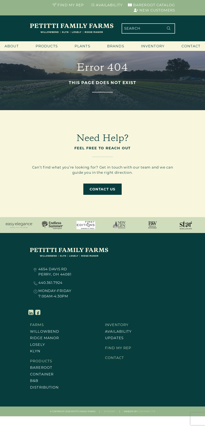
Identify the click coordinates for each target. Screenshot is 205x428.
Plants (82, 46)
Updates (114, 338)
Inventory (153, 46)
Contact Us (102, 189)
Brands (115, 46)
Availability (107, 5)
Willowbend (44, 331)
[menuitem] (54, 331)
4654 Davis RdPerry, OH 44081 (54, 271)
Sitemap (109, 411)
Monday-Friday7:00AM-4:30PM (54, 293)
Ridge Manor (44, 338)
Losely (37, 344)
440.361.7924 (50, 283)
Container (42, 374)
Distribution (44, 387)
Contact (190, 46)
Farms (37, 325)
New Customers (154, 10)
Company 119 (146, 411)
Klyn (35, 351)
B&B (34, 381)
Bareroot (41, 368)
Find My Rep (68, 5)
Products (47, 46)
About (12, 46)
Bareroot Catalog (151, 5)
